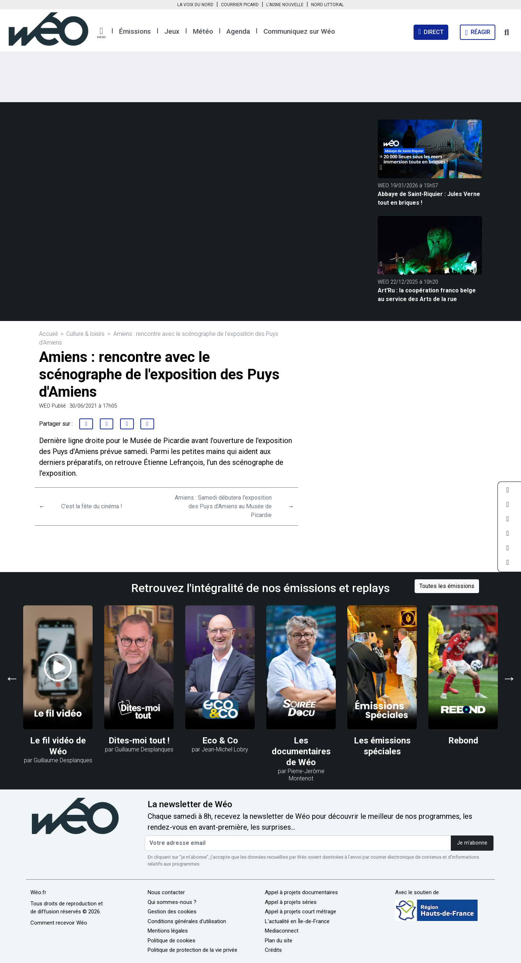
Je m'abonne (472, 843)
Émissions (135, 31)
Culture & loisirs (85, 333)
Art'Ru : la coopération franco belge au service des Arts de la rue (427, 295)
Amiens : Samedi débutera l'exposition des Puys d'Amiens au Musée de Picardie (223, 506)
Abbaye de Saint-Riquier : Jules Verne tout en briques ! (429, 198)
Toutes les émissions (446, 586)
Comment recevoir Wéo (58, 923)
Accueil (48, 333)
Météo (203, 31)
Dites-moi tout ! (139, 740)
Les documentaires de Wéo (301, 751)
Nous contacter (166, 892)
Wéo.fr (38, 892)
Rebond (463, 740)
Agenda (238, 31)
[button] (101, 32)
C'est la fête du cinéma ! (91, 506)
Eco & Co (220, 740)
